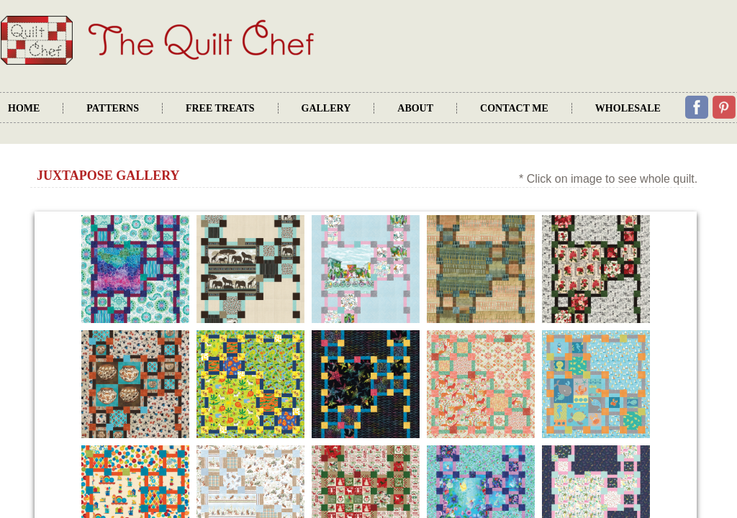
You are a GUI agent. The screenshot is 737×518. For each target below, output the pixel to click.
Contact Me (514, 108)
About (415, 108)
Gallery (326, 108)
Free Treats (220, 108)
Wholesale (628, 108)
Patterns (112, 108)
